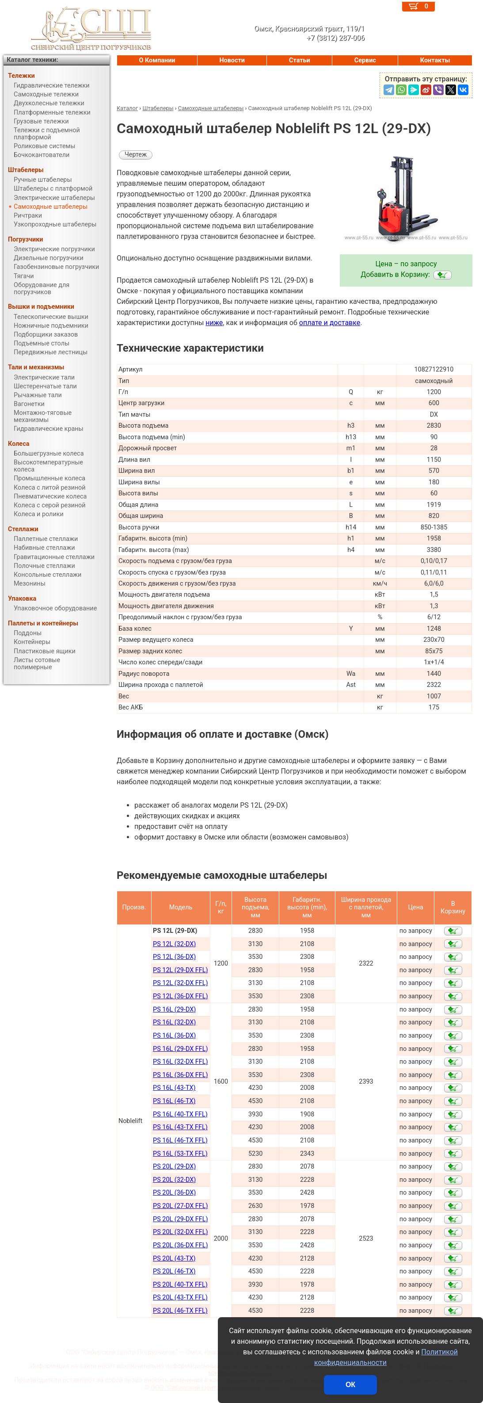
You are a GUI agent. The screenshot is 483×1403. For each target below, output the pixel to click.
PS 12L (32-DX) (174, 944)
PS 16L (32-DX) (174, 1022)
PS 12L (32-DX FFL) (180, 983)
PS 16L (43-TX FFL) (180, 1127)
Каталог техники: (32, 60)
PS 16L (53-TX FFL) (180, 1154)
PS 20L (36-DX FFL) (180, 1245)
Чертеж (136, 154)
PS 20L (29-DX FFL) (180, 1219)
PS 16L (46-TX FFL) (180, 1140)
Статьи (299, 60)
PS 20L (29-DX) (174, 1166)
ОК (350, 1384)
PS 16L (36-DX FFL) (180, 1075)
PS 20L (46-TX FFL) (180, 1311)
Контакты (435, 60)
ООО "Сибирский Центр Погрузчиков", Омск (216, 1388)
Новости (232, 60)
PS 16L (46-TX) (174, 1101)
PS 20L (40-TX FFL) (180, 1284)
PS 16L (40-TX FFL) (180, 1114)
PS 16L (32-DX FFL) (180, 1062)
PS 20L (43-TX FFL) (180, 1297)
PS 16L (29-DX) (174, 1009)
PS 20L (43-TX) (174, 1258)
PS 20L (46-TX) (174, 1271)
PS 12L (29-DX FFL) (180, 970)
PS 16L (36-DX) (174, 1035)
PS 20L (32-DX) (174, 1180)
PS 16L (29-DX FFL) (180, 1049)
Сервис (365, 60)
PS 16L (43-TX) (174, 1088)
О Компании (157, 60)
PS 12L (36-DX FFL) (180, 996)
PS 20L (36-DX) (174, 1192)
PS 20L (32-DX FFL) (180, 1232)
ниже (214, 322)
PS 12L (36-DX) (174, 957)
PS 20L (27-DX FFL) (180, 1206)
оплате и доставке (330, 322)
